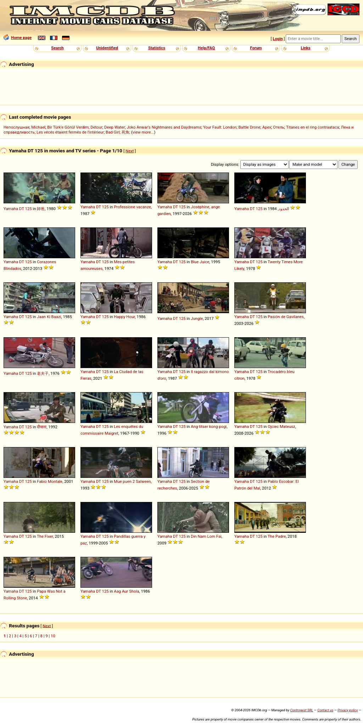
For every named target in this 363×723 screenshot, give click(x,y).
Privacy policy (347, 710)
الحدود (284, 208)
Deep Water (114, 127)
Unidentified (107, 47)
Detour (96, 127)
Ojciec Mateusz (281, 426)
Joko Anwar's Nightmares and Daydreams (164, 127)
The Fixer (45, 536)
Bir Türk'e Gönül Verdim (68, 127)
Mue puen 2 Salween (132, 481)
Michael (38, 127)
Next (129, 150)
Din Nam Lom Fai (206, 536)
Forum (256, 47)
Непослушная (16, 127)
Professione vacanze (132, 206)
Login (278, 38)
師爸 (41, 208)
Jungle (197, 318)
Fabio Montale (49, 481)
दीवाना (41, 426)
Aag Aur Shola (126, 591)
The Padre (277, 536)
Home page (18, 37)
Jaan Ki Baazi (49, 316)
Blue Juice (200, 261)
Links (305, 47)
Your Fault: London (219, 127)
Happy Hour (124, 316)
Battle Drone (249, 127)
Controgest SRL (301, 710)
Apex (266, 127)
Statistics (156, 47)
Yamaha (11, 208)
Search (57, 47)
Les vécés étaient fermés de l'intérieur (70, 132)
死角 (125, 132)
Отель (278, 127)
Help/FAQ (206, 47)
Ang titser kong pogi (209, 426)
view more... (143, 132)
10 (53, 635)
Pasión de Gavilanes (286, 316)
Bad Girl (112, 132)
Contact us (325, 710)
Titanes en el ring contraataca (312, 127)
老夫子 (43, 373)
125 (28, 208)
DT (21, 208)
